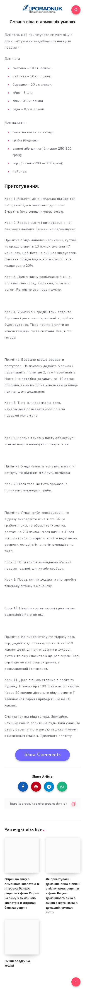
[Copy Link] (42, 803)
